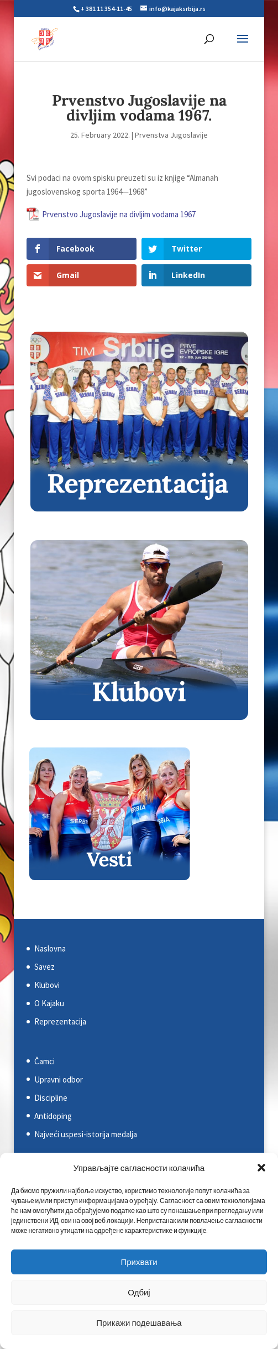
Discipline (50, 1097)
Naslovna (50, 948)
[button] (261, 1167)
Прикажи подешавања (138, 1322)
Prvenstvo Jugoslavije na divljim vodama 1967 (119, 214)
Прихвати (138, 1262)
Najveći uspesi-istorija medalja (85, 1134)
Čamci (44, 1061)
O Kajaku (49, 1003)
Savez (44, 966)
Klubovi (47, 985)
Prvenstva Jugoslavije (171, 135)
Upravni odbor (58, 1079)
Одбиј (139, 1292)
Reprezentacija (60, 1021)
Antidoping (53, 1116)
